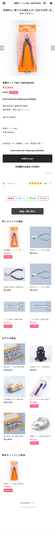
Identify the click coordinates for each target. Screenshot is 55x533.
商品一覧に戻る (27, 211)
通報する (49, 173)
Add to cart (27, 158)
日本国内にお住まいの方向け (27, 166)
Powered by (27, 507)
